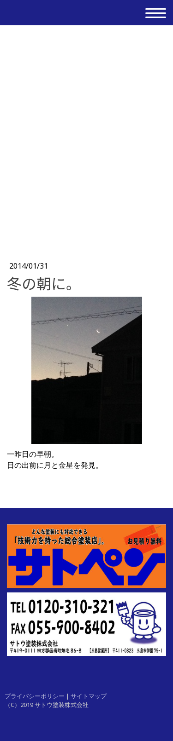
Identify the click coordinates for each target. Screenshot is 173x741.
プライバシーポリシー (35, 696)
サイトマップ (89, 696)
